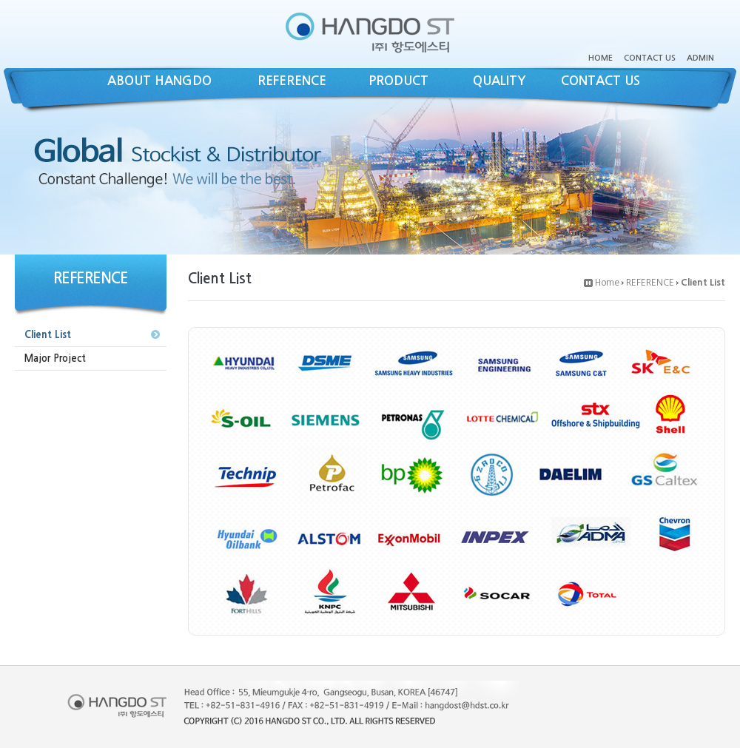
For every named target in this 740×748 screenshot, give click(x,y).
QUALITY (499, 81)
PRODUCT (398, 81)
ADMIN (700, 58)
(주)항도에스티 (370, 32)
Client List (47, 335)
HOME (600, 58)
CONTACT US (650, 58)
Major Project (55, 358)
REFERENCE (292, 81)
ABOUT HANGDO (159, 81)
